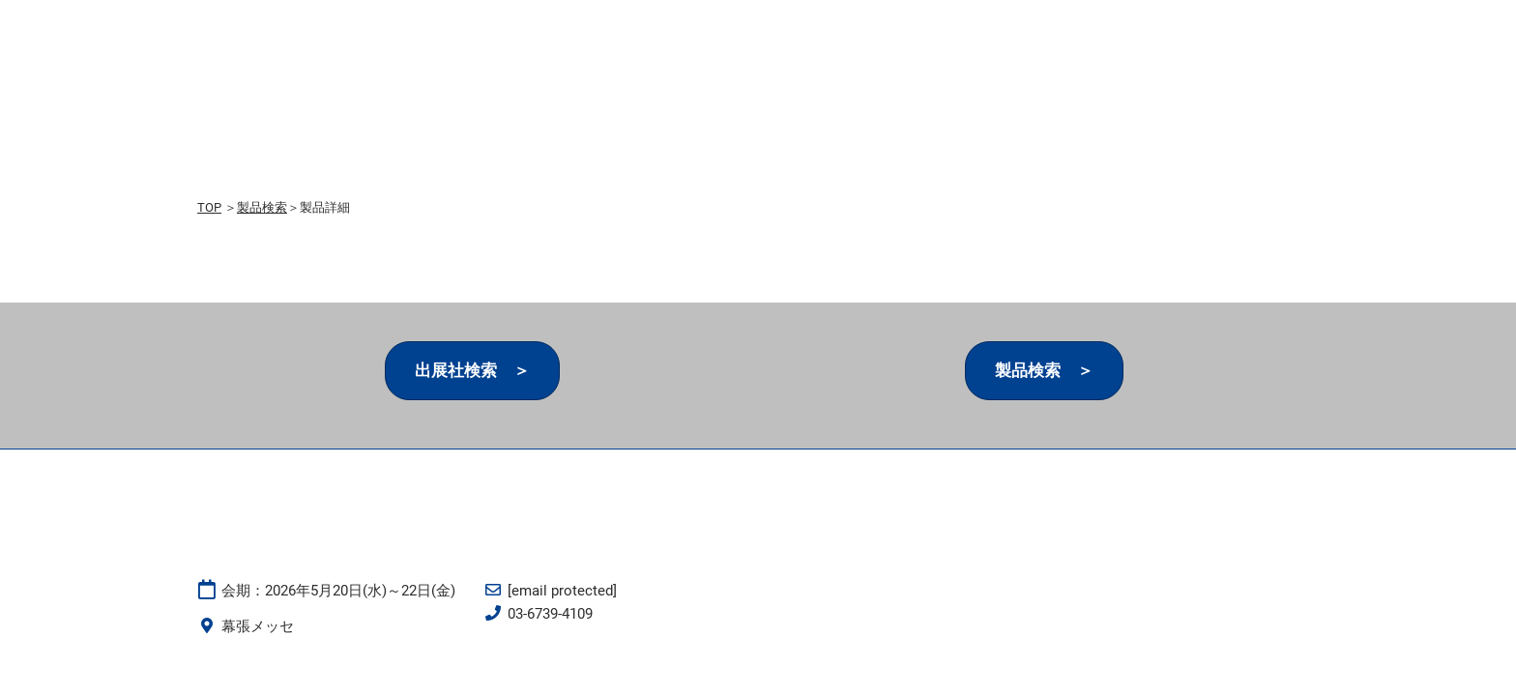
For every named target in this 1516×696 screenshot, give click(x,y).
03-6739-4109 (550, 614)
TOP (209, 207)
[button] (472, 370)
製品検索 (262, 207)
